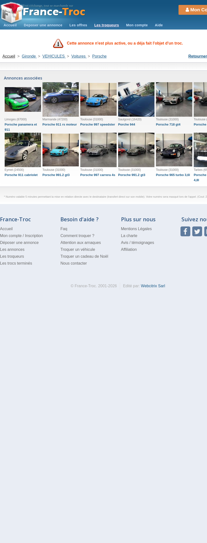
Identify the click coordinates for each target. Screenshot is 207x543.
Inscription (34, 236)
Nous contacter (73, 263)
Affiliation (129, 249)
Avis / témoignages (137, 242)
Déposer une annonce (19, 242)
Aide (159, 25)
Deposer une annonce (43, 25)
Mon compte (137, 25)
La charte (129, 236)
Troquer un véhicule (77, 249)
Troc (54, 12)
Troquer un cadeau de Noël (84, 256)
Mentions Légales (136, 229)
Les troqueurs (106, 25)
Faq (63, 229)
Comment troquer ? (77, 236)
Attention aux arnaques (80, 242)
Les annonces (12, 249)
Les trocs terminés (16, 263)
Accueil (10, 25)
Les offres (78, 25)
